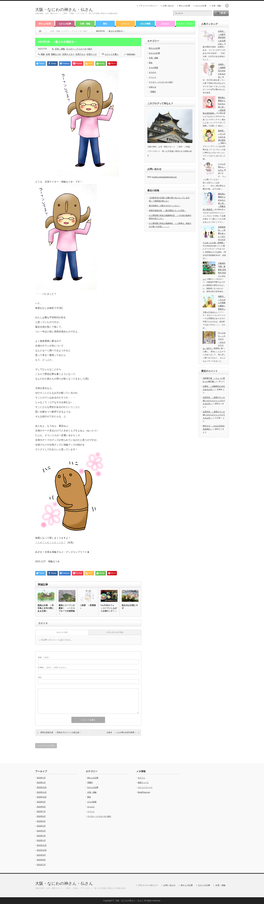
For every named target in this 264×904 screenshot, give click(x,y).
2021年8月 (41, 860)
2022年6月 (41, 816)
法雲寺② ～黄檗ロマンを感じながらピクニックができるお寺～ (214, 400)
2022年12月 (42, 787)
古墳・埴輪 (216, 6)
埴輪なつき (56, 54)
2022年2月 (41, 836)
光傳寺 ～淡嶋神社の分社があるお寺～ (221, 70)
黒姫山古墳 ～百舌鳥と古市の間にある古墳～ (46, 608)
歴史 (105, 24)
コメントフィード (145, 787)
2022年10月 (42, 797)
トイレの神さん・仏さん (221, 167)
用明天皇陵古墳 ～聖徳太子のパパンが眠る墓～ (60, 732)
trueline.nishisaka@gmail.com (164, 177)
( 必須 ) (43, 657)
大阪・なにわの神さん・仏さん (64, 9)
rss (227, 6)
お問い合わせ (168, 6)
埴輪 (43, 54)
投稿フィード (143, 782)
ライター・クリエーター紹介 (185, 25)
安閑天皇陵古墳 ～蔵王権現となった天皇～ (167, 210)
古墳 (48, 54)
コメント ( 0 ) (62, 632)
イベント (125, 24)
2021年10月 (42, 850)
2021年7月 (41, 865)
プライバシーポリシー (148, 6)
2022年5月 (41, 821)
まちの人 (165, 24)
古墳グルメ (80, 54)
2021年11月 (42, 845)
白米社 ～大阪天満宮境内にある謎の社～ (221, 37)
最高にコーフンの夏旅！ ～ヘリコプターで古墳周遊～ (67, 609)
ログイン (141, 778)
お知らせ (152, 87)
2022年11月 (42, 792)
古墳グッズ (92, 54)
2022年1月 (41, 840)
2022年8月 (41, 807)
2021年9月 (41, 855)
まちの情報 (145, 24)
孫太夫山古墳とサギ (130, 606)
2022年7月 (41, 811)
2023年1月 (41, 782)
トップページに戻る (46, 746)
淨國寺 (153, 92)
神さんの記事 (184, 6)
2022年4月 (41, 826)
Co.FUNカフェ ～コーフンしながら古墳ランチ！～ (109, 608)
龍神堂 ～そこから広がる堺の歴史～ (221, 137)
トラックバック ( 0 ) (114, 632)
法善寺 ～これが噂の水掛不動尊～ (121, 732)
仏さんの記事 (200, 6)
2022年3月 (41, 831)
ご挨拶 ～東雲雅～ (88, 606)
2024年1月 (41, 778)
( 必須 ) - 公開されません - (53, 667)
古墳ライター (68, 54)
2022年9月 (41, 802)
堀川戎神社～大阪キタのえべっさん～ (164, 206)
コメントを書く (112, 54)
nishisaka (131, 54)
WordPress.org (144, 792)
